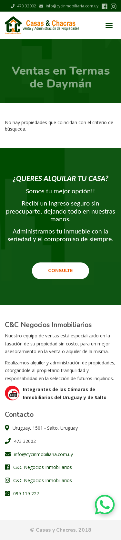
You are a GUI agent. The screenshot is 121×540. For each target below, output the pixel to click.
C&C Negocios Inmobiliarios (42, 467)
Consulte (60, 271)
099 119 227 (26, 493)
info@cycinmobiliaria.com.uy (68, 6)
